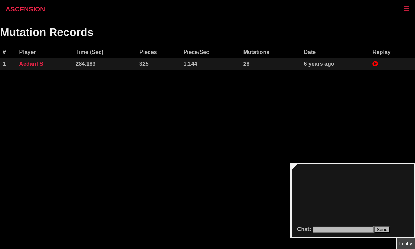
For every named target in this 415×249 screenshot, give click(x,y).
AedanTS (31, 64)
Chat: (305, 229)
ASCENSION (25, 9)
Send (382, 229)
